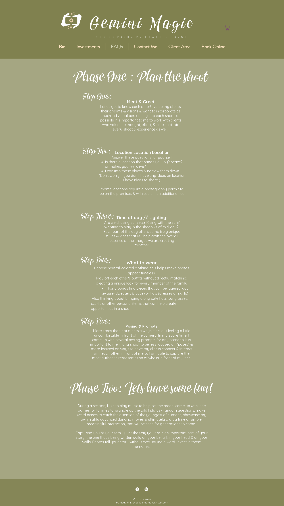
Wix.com (163, 502)
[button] (228, 28)
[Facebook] (137, 489)
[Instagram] (146, 489)
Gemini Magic (142, 22)
